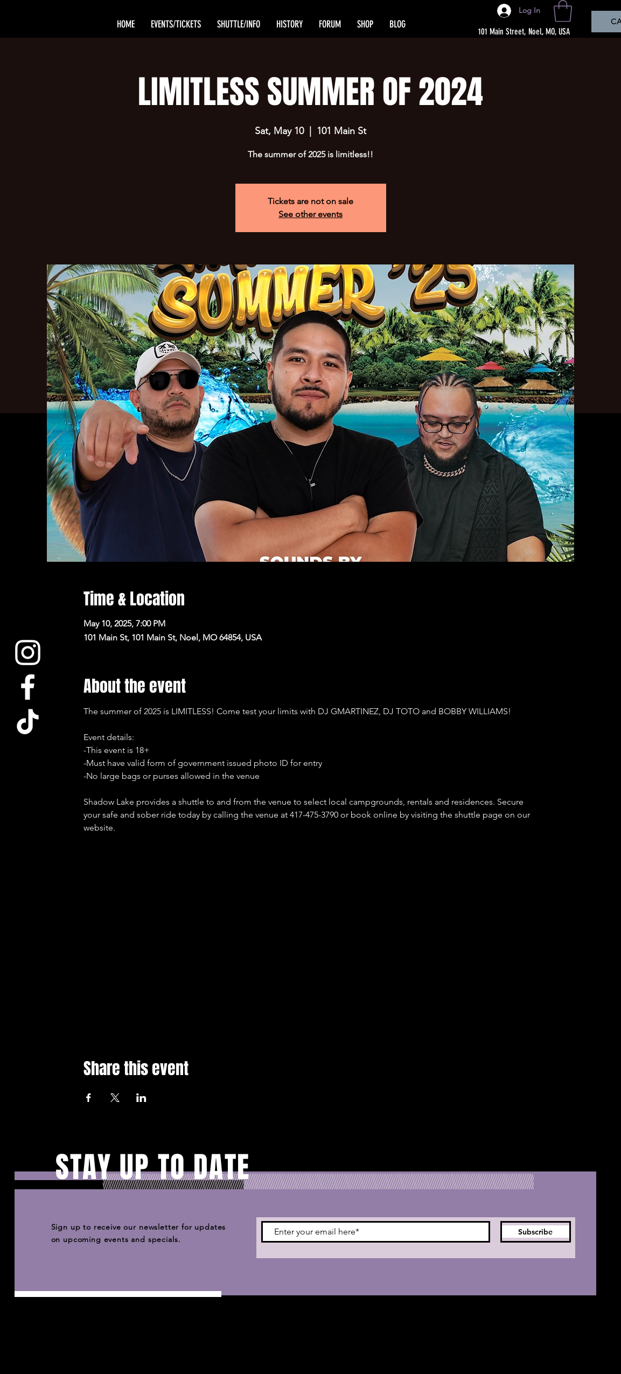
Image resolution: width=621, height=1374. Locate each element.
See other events (310, 214)
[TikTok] (28, 721)
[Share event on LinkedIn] (141, 1097)
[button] (563, 11)
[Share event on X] (115, 1097)
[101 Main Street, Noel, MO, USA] (518, 32)
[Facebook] (28, 687)
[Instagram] (28, 652)
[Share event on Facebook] (88, 1097)
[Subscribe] (535, 1232)
